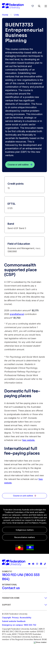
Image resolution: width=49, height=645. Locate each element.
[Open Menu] (46, 6)
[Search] (39, 6)
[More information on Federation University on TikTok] (45, 564)
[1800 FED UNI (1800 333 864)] (24, 577)
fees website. (28, 440)
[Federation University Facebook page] (33, 564)
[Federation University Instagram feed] (37, 564)
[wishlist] (32, 6)
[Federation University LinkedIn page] (41, 564)
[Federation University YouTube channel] (29, 564)
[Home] (13, 6)
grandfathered (17, 314)
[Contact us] (11, 588)
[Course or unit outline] (20, 164)
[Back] (11, 15)
